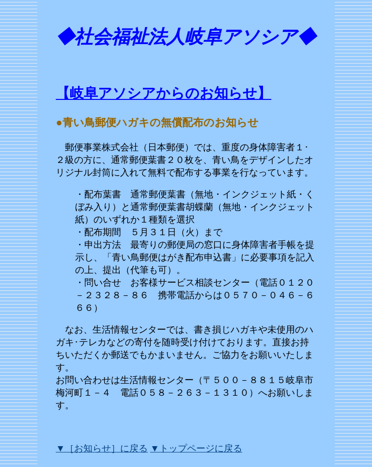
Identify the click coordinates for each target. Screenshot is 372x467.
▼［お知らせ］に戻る (102, 448)
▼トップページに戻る (196, 448)
